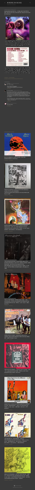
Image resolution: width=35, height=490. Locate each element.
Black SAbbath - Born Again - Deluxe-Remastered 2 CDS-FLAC (15, 158)
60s (8, 78)
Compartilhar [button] (6, 77)
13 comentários (11, 231)
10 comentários (11, 195)
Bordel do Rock (14, 3)
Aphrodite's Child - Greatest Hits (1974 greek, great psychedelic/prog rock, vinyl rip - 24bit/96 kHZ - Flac (17, 337)
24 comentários (11, 160)
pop (17, 78)
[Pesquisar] (30, 2)
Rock (18, 78)
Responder (9, 88)
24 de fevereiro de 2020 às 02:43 (17, 90)
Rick (7, 103)
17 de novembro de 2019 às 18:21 (15, 83)
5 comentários (10, 339)
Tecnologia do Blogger (17, 485)
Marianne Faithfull (13, 78)
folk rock (10, 78)
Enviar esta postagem (11, 77)
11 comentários (10, 444)
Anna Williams (20, 487)
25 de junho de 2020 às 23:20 (12, 103)
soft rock (20, 78)
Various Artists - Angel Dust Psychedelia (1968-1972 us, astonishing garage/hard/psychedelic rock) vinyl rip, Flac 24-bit (16, 192)
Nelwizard (8, 83)
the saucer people (10, 90)
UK (22, 78)
